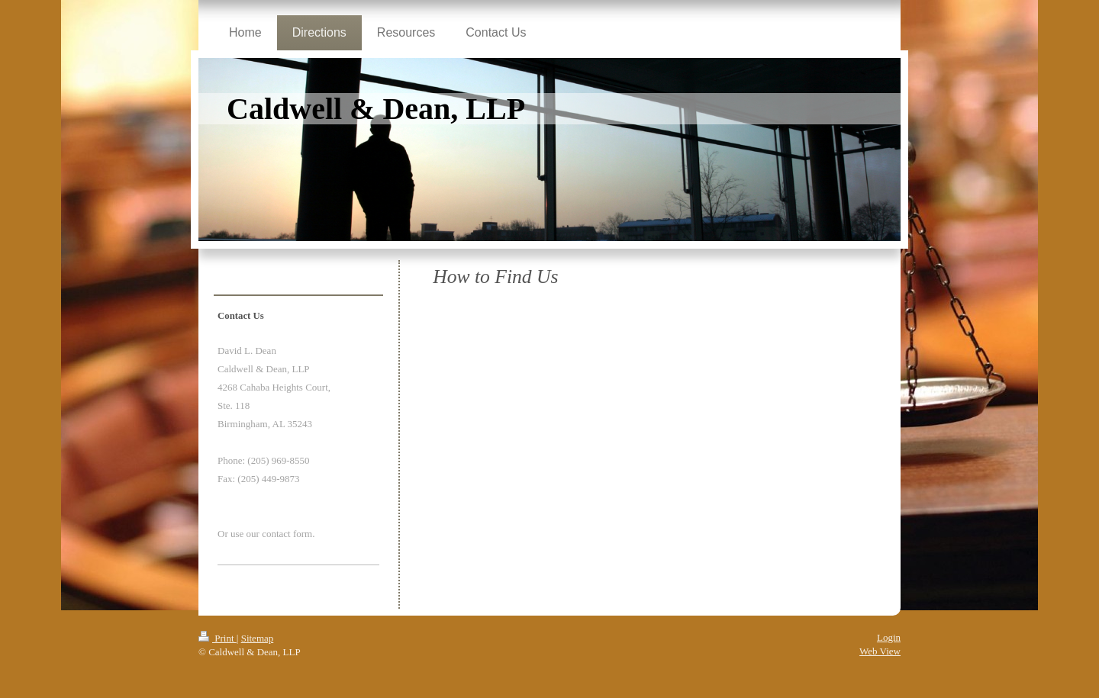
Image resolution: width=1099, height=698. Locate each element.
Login (889, 637)
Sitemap (257, 638)
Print (217, 638)
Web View (880, 651)
